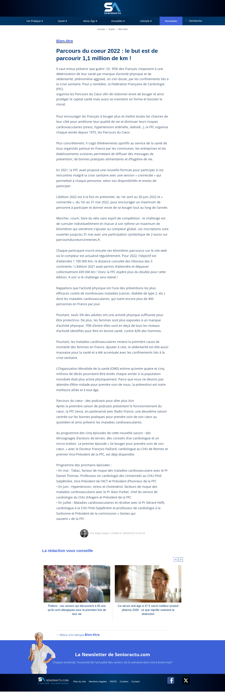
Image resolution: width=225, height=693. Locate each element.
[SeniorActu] (112, 8)
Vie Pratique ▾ (34, 20)
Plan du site (80, 682)
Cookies (129, 682)
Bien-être (123, 29)
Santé (112, 29)
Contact (142, 682)
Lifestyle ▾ (146, 20)
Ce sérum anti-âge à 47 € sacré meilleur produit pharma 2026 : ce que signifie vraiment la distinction (148, 609)
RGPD (117, 682)
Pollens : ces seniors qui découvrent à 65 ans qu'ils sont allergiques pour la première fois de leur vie (77, 609)
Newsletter (171, 20)
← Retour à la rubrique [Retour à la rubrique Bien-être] (78, 636)
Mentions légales (100, 682)
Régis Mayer (102, 533)
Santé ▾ (62, 20)
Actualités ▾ (118, 20)
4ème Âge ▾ (90, 20)
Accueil (101, 29)
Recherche (195, 20)
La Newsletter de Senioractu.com (112, 655)
